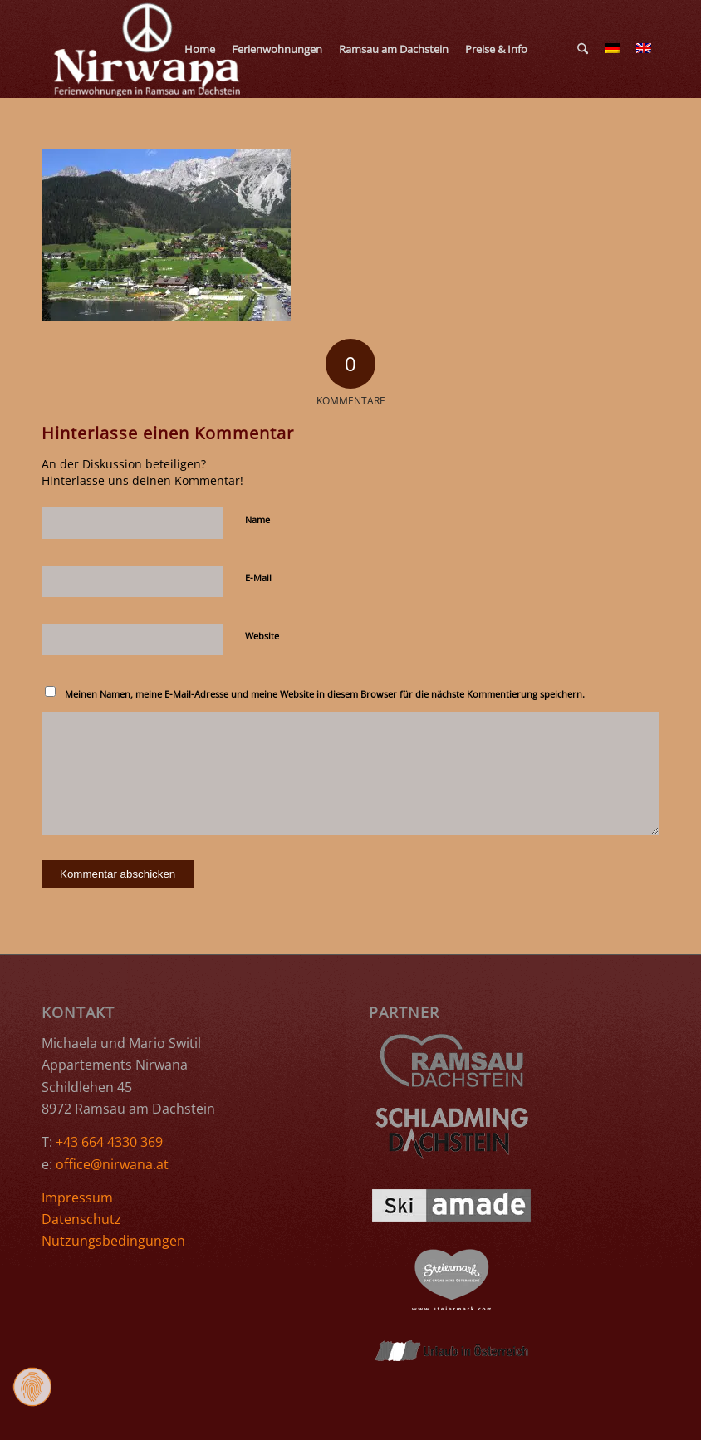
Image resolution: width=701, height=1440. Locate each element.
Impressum (77, 1197)
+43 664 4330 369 (109, 1142)
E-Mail (258, 577)
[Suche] (582, 49)
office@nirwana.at (112, 1164)
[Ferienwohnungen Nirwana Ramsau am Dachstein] (148, 49)
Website (262, 635)
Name (257, 519)
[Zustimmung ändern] (32, 1387)
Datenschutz (81, 1219)
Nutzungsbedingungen (113, 1241)
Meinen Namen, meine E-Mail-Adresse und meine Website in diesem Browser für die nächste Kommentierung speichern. (325, 694)
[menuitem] (199, 49)
